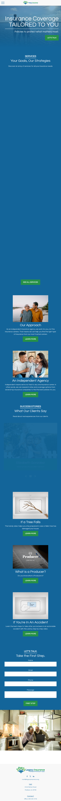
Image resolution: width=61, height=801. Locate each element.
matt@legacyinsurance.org (30, 779)
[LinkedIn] (33, 776)
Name (30, 660)
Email (30, 670)
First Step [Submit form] (30, 703)
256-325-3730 (32, 799)
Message (30, 690)
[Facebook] (27, 776)
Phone (30, 680)
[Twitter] (30, 776)
